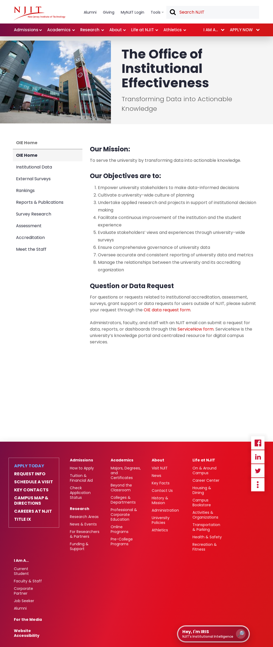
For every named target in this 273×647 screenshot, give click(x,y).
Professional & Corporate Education (124, 514)
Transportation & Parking (206, 527)
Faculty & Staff (28, 581)
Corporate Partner (23, 591)
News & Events (83, 524)
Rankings (25, 190)
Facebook (257, 443)
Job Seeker (24, 600)
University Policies (161, 520)
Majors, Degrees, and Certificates (126, 473)
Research (79, 508)
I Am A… (21, 560)
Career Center (205, 480)
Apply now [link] (241, 30)
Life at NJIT (203, 460)
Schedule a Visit (33, 482)
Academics (122, 460)
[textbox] (212, 12)
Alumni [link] (90, 12)
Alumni (20, 608)
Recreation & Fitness (204, 547)
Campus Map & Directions (31, 500)
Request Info (29, 474)
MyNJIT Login (132, 12)
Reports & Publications (39, 202)
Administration (165, 510)
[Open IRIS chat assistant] (213, 634)
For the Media (28, 619)
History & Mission (160, 500)
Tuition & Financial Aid (81, 478)
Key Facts (161, 483)
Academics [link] (59, 30)
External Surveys (33, 179)
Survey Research (33, 214)
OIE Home (26, 143)
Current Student (21, 571)
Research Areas (84, 516)
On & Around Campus (204, 470)
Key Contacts (31, 490)
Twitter (257, 470)
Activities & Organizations (205, 515)
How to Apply (82, 468)
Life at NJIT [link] (142, 30)
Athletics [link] (172, 30)
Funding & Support (79, 546)
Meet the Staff (31, 249)
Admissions (81, 460)
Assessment (29, 226)
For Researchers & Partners (84, 534)
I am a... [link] (210, 30)
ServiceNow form (196, 329)
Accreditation (30, 237)
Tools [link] (155, 12)
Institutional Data (34, 167)
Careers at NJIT (33, 511)
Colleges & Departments (123, 500)
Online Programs (120, 529)
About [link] (115, 30)
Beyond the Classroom (121, 487)
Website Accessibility (26, 633)
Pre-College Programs (122, 541)
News (156, 475)
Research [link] (89, 30)
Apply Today (29, 466)
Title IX (22, 519)
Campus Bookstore (201, 502)
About (158, 460)
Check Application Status (80, 492)
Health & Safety (207, 537)
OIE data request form (167, 310)
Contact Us (162, 490)
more (257, 484)
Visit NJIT (160, 468)
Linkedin (257, 457)
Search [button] (172, 13)
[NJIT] (39, 13)
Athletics (160, 530)
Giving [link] (108, 12)
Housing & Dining (201, 490)
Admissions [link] (26, 30)
